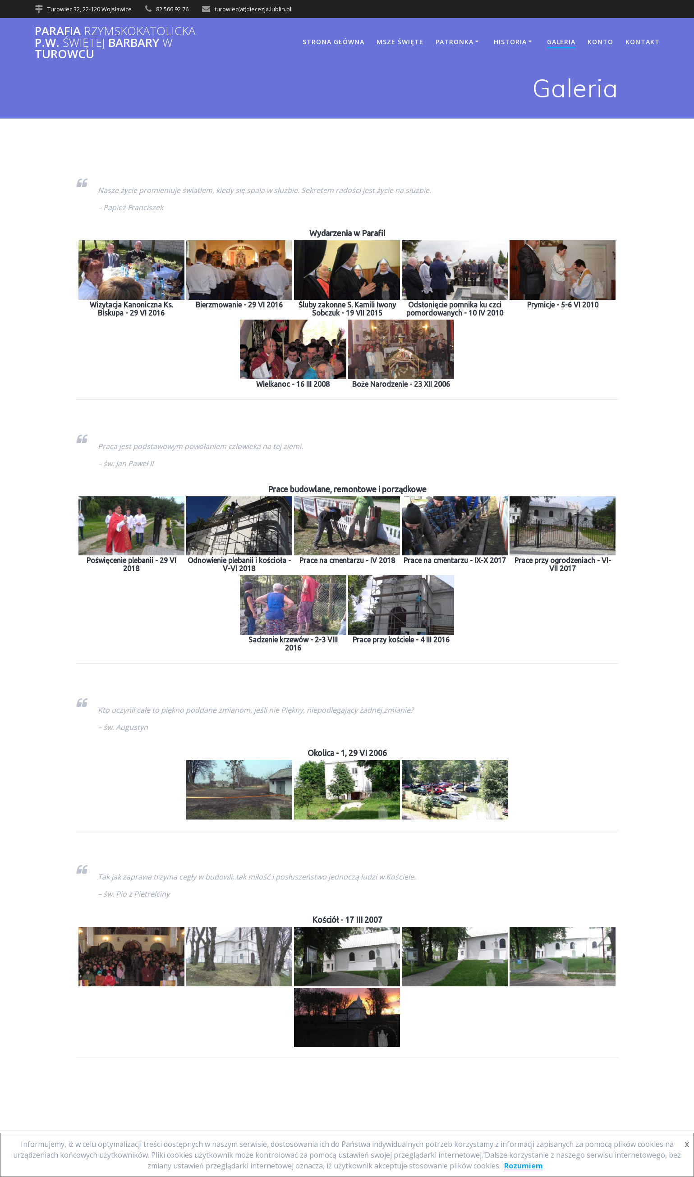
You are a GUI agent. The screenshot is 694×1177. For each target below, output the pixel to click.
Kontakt (642, 41)
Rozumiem (523, 1166)
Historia (510, 41)
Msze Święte (400, 41)
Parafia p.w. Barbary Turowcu (115, 42)
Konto (600, 41)
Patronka (454, 41)
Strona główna (333, 41)
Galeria (561, 41)
